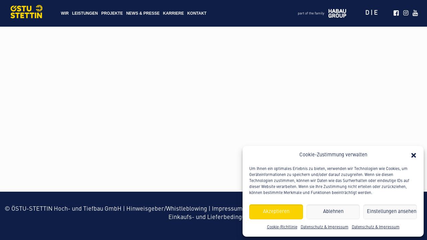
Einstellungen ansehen (391, 211)
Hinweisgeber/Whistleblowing (166, 209)
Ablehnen (333, 211)
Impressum (227, 209)
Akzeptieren (276, 211)
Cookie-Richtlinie (282, 227)
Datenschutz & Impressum (324, 227)
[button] (413, 155)
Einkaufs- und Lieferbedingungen (213, 217)
